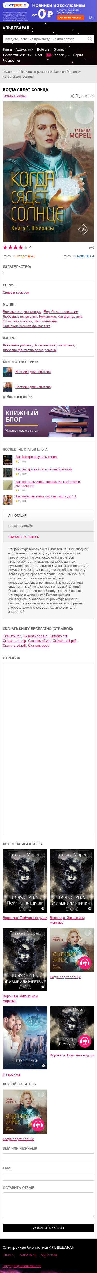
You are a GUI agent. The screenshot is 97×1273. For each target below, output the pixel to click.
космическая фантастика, (54, 345)
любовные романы (34, 72)
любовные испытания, (20, 317)
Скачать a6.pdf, (15, 645)
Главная (9, 72)
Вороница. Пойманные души (25, 918)
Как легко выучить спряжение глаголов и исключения (47, 484)
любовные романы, (18, 345)
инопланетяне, (46, 321)
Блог (38, 55)
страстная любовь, (18, 321)
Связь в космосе (16, 293)
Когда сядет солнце (65, 977)
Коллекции (61, 55)
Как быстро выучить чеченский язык (43, 469)
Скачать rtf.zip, (39, 641)
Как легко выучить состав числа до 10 (45, 496)
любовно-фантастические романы (29, 350)
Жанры (59, 49)
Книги (7, 49)
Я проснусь (12, 1074)
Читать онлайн (20, 526)
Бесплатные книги (17, 55)
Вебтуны (43, 49)
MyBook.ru (49, 1255)
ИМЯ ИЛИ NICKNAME (20, 1149)
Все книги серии (19, 397)
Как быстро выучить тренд (36, 457)
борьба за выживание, (61, 312)
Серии (78, 55)
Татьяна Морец (65, 72)
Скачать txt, (59, 636)
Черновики (11, 60)
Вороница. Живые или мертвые (67, 920)
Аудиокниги (24, 49)
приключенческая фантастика (26, 326)
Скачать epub (38, 645)
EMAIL (8, 1168)
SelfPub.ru (28, 1255)
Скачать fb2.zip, (36, 636)
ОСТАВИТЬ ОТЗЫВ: (19, 1188)
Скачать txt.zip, (15, 641)
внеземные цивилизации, (22, 312)
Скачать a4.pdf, (65, 641)
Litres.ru (9, 1255)
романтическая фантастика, (61, 317)
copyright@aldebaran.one (22, 1266)
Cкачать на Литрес (23, 536)
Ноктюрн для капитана (33, 372)
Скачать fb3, (12, 636)
